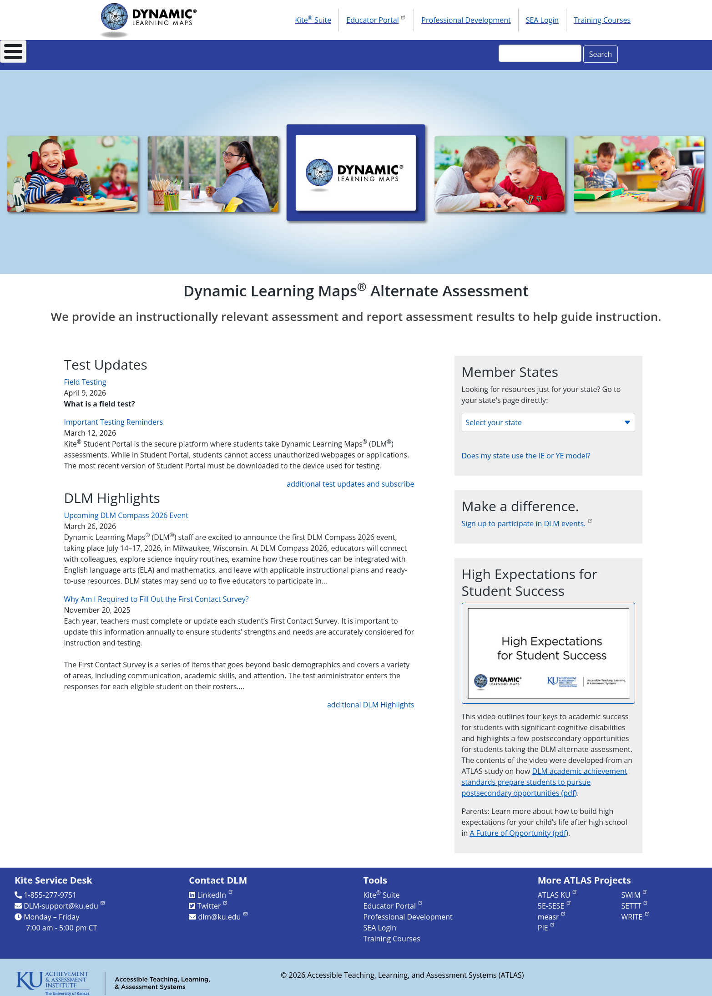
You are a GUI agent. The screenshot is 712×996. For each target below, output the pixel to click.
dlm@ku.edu (223, 912)
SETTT (635, 901)
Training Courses (602, 20)
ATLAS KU (558, 890)
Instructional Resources (279, 52)
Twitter (212, 901)
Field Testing (85, 377)
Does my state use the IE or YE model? (526, 451)
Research (365, 52)
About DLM (126, 52)
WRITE (635, 912)
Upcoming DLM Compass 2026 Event (126, 510)
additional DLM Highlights (370, 700)
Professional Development (465, 20)
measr (552, 912)
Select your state (548, 417)
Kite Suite (313, 19)
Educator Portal (376, 19)
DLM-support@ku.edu (65, 901)
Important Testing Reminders (113, 417)
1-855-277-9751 (50, 890)
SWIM (634, 890)
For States (191, 52)
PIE (547, 923)
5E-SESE (555, 901)
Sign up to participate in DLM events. (527, 518)
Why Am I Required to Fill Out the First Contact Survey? (156, 594)
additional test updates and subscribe (350, 479)
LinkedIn (215, 890)
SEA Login (542, 20)
